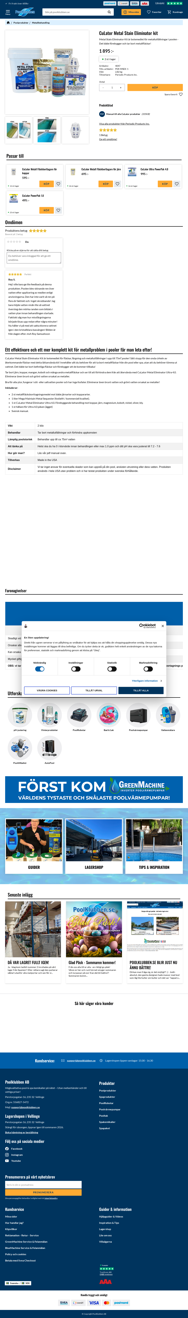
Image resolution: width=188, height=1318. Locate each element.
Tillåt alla (141, 690)
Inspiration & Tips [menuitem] (109, 1222)
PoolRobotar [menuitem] (106, 1103)
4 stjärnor (16, 241)
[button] (7, 11)
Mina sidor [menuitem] (11, 1216)
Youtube (16, 1160)
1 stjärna (8, 241)
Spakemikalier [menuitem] (107, 1121)
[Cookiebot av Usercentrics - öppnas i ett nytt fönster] (142, 625)
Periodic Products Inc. (126, 74)
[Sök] (109, 12)
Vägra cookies (47, 690)
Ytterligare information (145, 681)
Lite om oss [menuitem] (105, 1235)
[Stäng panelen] (163, 626)
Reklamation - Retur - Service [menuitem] (22, 1235)
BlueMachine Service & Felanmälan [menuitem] (25, 1247)
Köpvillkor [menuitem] (11, 1229)
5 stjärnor (19, 241)
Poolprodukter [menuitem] (107, 1090)
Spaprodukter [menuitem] (107, 1096)
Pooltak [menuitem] (103, 1115)
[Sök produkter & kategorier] (78, 12)
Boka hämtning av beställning (21, 1132)
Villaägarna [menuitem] (105, 1241)
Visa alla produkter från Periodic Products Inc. (124, 123)
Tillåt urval (94, 690)
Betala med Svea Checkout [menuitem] (20, 1260)
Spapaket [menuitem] (104, 1128)
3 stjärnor (14, 241)
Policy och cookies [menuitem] (15, 1254)
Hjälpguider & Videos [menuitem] (111, 1216)
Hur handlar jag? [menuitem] (14, 1222)
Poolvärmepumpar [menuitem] (110, 1109)
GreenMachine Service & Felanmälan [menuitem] (26, 1241)
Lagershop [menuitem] (105, 1229)
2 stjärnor (11, 241)
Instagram (17, 1154)
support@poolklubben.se (81, 1060)
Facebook (16, 1148)
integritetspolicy (51, 1198)
